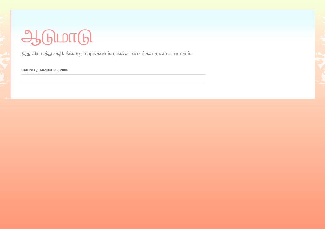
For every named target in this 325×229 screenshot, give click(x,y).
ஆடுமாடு (57, 35)
